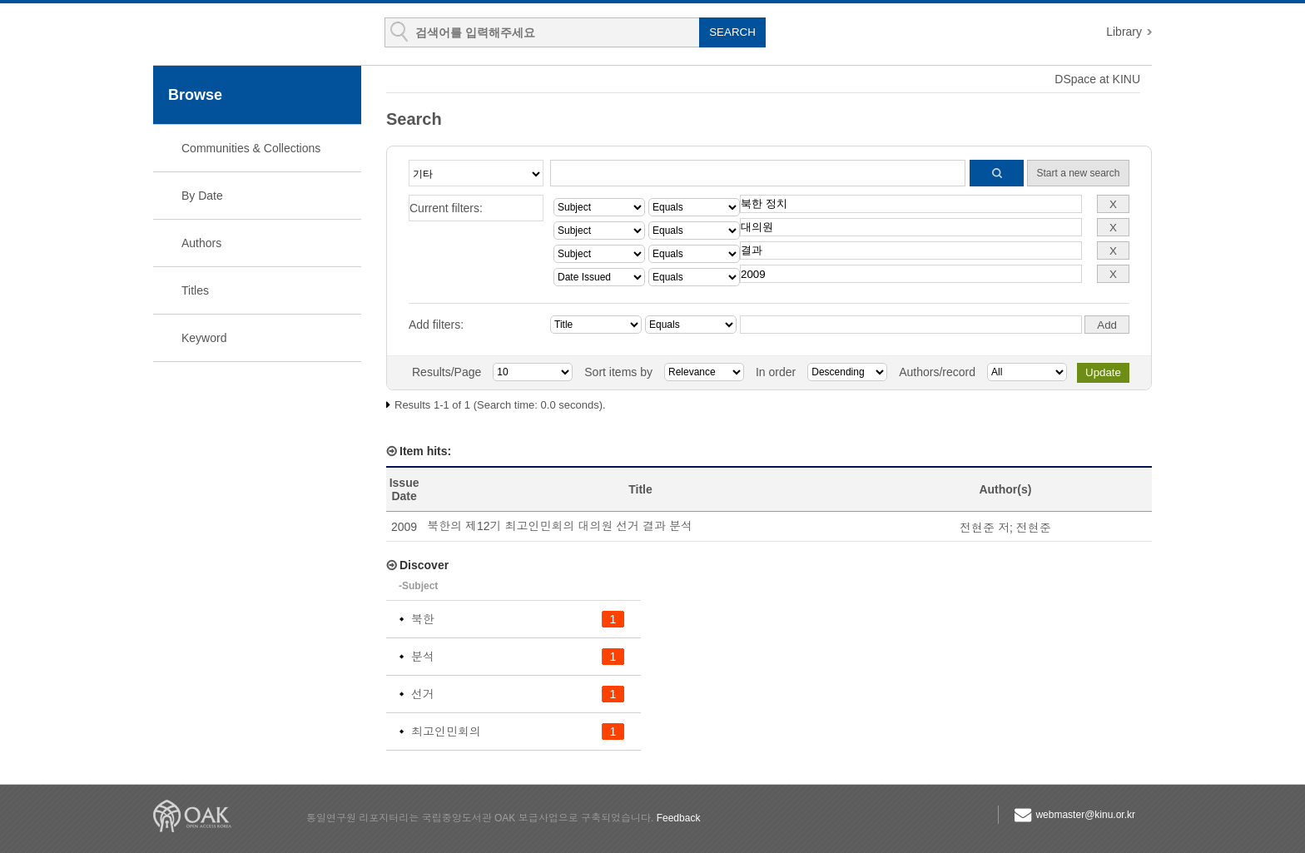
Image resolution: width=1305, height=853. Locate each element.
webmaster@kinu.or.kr (1085, 815)
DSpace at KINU (1097, 79)
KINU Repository (251, 35)
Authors (201, 243)
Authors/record (937, 372)
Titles (195, 290)
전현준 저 (985, 527)
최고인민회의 (446, 731)
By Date (202, 195)
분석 (422, 656)
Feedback (679, 818)
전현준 (1033, 527)
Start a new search (1077, 173)
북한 (422, 619)
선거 (422, 694)
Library (1124, 31)
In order (776, 372)
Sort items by (618, 372)
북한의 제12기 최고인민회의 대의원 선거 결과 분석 (559, 526)
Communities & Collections (250, 148)
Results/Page (446, 372)
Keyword (203, 338)
